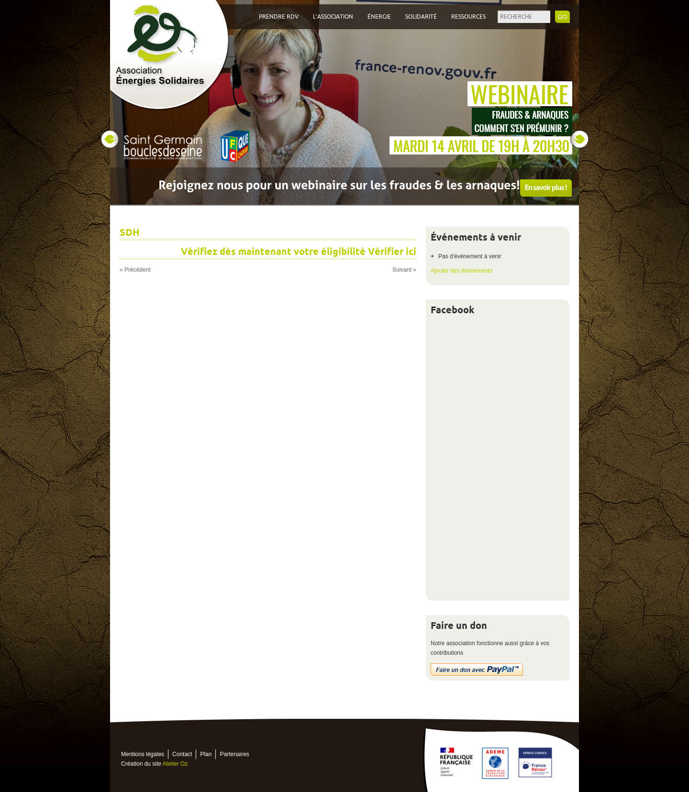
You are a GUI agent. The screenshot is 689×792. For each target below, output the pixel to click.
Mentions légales (142, 754)
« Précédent (135, 269)
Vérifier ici (392, 251)
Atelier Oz (175, 763)
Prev (109, 139)
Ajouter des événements (461, 270)
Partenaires (234, 754)
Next (579, 139)
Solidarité (421, 16)
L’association (333, 16)
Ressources (468, 16)
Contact (182, 754)
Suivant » (404, 269)
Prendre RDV (279, 16)
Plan (205, 754)
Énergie (379, 16)
